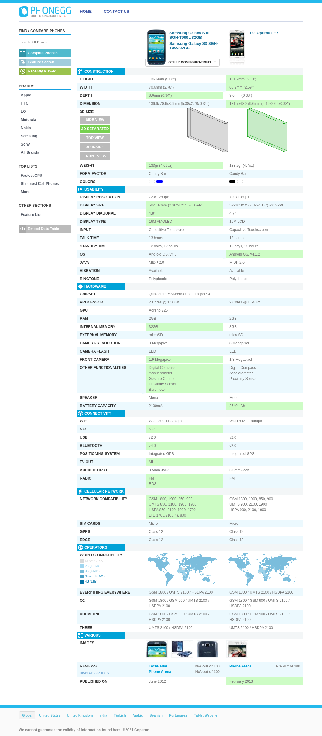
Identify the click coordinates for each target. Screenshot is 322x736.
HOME (86, 11)
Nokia (26, 128)
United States (49, 715)
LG (23, 111)
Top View (95, 138)
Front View (95, 156)
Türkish (120, 715)
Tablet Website (205, 715)
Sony (25, 144)
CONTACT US (116, 11)
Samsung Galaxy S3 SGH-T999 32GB (193, 45)
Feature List (31, 214)
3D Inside (95, 147)
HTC (24, 103)
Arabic (138, 715)
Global (27, 715)
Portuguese (178, 715)
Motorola (28, 120)
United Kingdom (80, 715)
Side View (95, 120)
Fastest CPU (31, 175)
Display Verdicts (94, 673)
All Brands (30, 152)
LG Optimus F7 (264, 33)
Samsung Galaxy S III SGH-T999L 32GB (189, 35)
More (25, 192)
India (103, 715)
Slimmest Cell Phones (40, 184)
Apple (26, 95)
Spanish (156, 715)
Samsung (29, 136)
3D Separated (95, 129)
